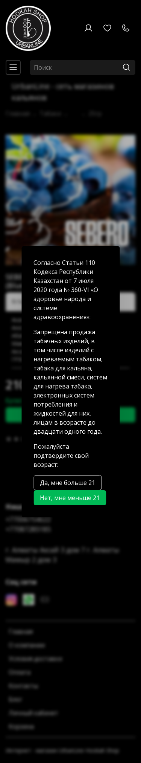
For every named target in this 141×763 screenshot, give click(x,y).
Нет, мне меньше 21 (70, 498)
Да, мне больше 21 (67, 483)
